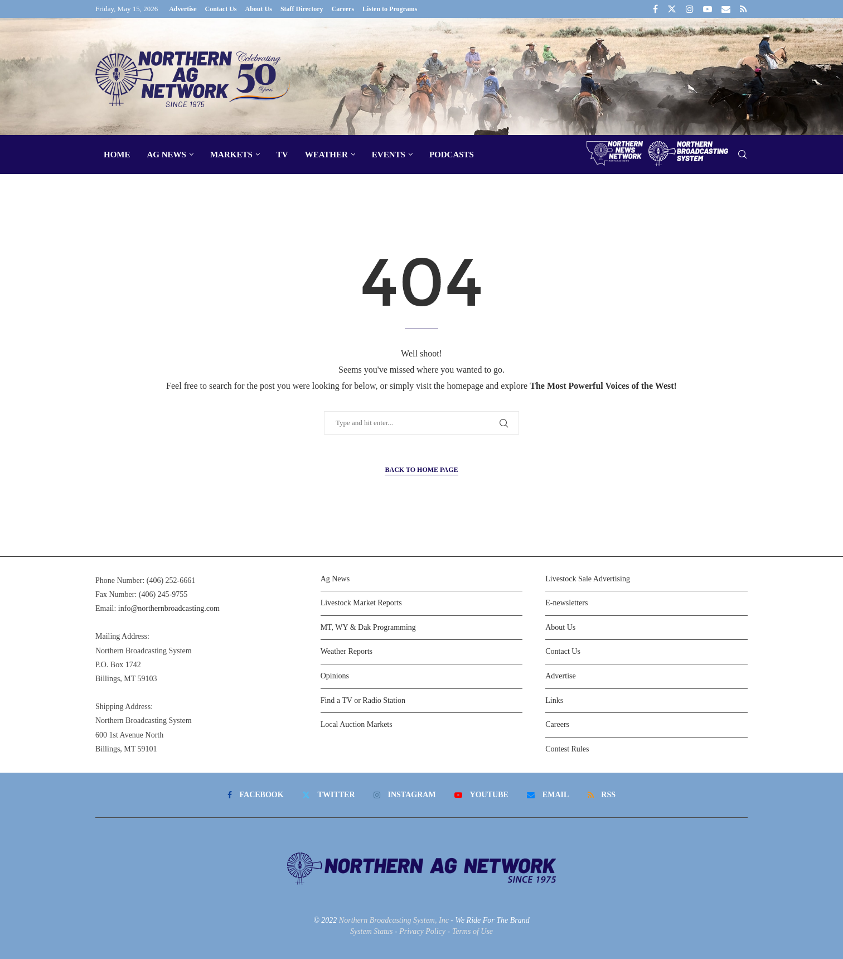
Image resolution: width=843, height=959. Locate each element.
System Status (371, 931)
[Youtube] (707, 9)
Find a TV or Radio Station (363, 700)
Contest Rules (567, 749)
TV (282, 154)
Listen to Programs (389, 9)
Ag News (166, 154)
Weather (326, 154)
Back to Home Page (421, 470)
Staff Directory (301, 9)
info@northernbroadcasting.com (169, 608)
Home (117, 154)
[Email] (726, 9)
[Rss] (743, 9)
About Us (258, 9)
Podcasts (451, 154)
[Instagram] (689, 9)
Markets (231, 154)
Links (554, 700)
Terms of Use (472, 931)
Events (388, 154)
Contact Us (221, 9)
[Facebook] (655, 9)
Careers (343, 9)
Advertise (182, 9)
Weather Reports (346, 651)
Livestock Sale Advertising (587, 579)
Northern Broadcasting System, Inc (394, 920)
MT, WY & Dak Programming (368, 627)
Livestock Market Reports (361, 603)
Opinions (335, 676)
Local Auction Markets (357, 724)
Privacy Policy (422, 931)
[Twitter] (672, 9)
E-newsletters (566, 603)
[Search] (742, 155)
